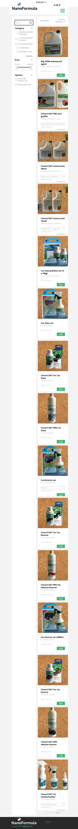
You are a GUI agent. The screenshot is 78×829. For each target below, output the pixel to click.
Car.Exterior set (48, 480)
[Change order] (64, 22)
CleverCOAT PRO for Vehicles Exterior (51, 586)
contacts (48, 822)
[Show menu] (62, 10)
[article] (53, 52)
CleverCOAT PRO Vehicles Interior (49, 743)
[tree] (24, 42)
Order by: (61, 19)
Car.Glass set (47, 323)
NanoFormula (24, 8)
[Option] (53, 124)
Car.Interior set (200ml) (52, 637)
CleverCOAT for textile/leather (48, 795)
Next (58, 812)
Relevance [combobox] (59, 22)
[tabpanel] (26, 826)
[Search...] (24, 22)
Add (61, 75)
